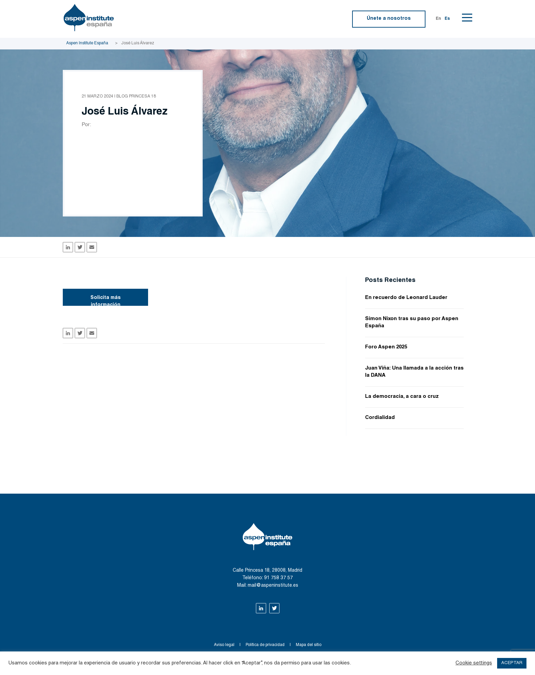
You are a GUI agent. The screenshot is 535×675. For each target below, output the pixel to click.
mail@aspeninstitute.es (273, 585)
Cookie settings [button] (474, 663)
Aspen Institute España (87, 43)
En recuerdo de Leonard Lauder (406, 297)
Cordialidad (380, 417)
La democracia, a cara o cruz (402, 396)
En (438, 19)
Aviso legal (224, 645)
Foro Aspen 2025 (386, 347)
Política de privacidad (265, 645)
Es (447, 19)
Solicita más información (105, 301)
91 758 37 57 (278, 578)
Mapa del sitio (308, 645)
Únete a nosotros (389, 18)
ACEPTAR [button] (511, 663)
